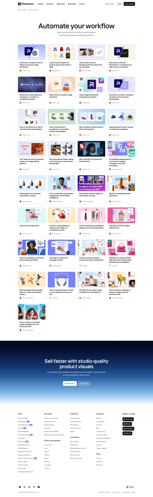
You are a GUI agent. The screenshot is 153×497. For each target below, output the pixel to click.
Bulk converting (75, 455)
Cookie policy (126, 492)
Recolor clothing (23, 465)
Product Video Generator (27, 458)
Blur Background (23, 448)
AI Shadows (21, 438)
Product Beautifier (23, 431)
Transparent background (25, 472)
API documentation (76, 458)
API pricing (99, 465)
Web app (127, 433)
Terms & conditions (104, 492)
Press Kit (99, 425)
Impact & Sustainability (103, 438)
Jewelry (46, 455)
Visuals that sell (48, 425)
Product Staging (23, 418)
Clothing (46, 461)
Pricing (98, 458)
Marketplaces (74, 425)
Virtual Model (24, 421)
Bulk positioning (75, 451)
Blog (24, 9)
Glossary (99, 445)
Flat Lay (22, 428)
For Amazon (47, 465)
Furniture (47, 468)
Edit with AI (23, 441)
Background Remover (24, 455)
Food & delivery (75, 418)
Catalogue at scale (49, 421)
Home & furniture (75, 428)
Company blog (100, 431)
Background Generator (25, 451)
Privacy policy (116, 492)
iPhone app (128, 419)
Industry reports (101, 441)
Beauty (46, 458)
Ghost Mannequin (25, 425)
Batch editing (74, 441)
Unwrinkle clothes (25, 435)
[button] (29, 414)
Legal (133, 492)
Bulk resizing (74, 445)
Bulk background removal (78, 448)
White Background (23, 445)
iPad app (127, 424)
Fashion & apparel (75, 421)
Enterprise (99, 461)
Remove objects (23, 461)
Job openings (100, 421)
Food (45, 448)
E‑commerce (48, 445)
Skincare (46, 451)
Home (19, 9)
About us (99, 418)
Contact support (101, 448)
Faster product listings (51, 418)
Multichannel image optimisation (54, 435)
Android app (128, 428)
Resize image (22, 468)
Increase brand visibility (51, 431)
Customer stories (101, 435)
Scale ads (47, 428)
